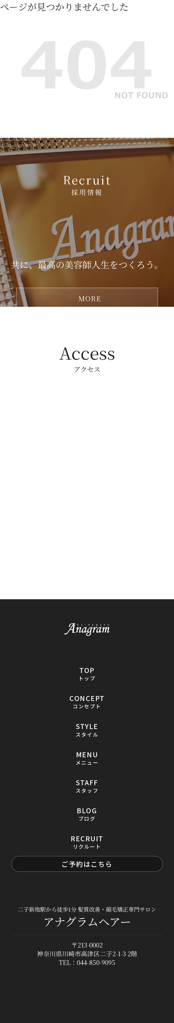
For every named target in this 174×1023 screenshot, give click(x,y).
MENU (87, 757)
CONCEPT (87, 701)
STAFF (87, 785)
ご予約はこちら (87, 864)
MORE (89, 298)
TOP (87, 673)
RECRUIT (87, 841)
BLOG (87, 813)
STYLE (87, 729)
